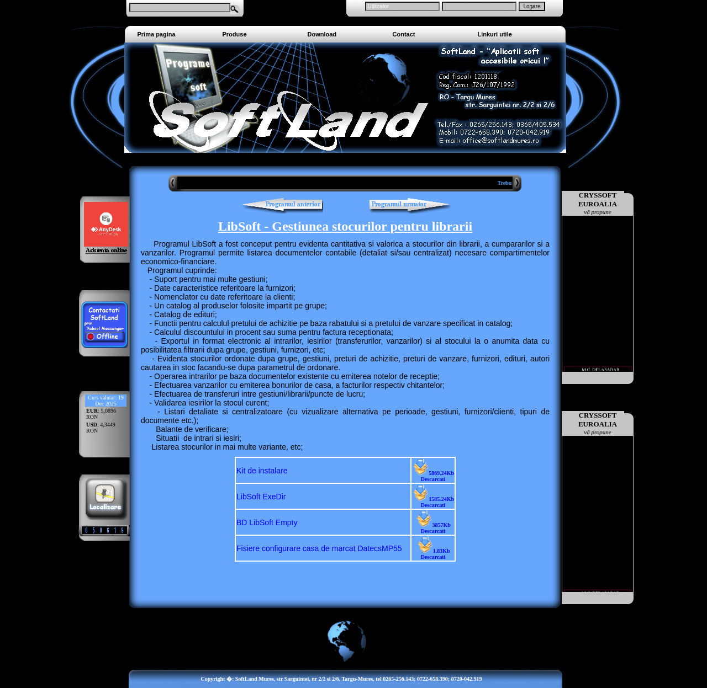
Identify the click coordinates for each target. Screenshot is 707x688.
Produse (235, 34)
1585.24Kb (433, 502)
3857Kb (432, 528)
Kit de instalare (262, 470)
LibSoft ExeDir (261, 496)
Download (322, 34)
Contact (404, 34)
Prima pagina (157, 34)
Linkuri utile (495, 34)
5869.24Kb (433, 476)
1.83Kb (433, 554)
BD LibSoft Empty (267, 522)
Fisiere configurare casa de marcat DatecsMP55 (319, 548)
